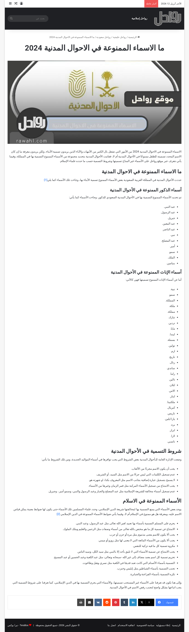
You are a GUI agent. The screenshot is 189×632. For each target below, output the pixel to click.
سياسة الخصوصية (145, 625)
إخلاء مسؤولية (163, 625)
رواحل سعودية (103, 37)
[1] (45, 180)
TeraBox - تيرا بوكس (18, 625)
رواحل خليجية (119, 37)
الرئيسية (134, 37)
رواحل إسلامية (139, 18)
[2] (59, 514)
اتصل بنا (112, 625)
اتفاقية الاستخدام (126, 625)
